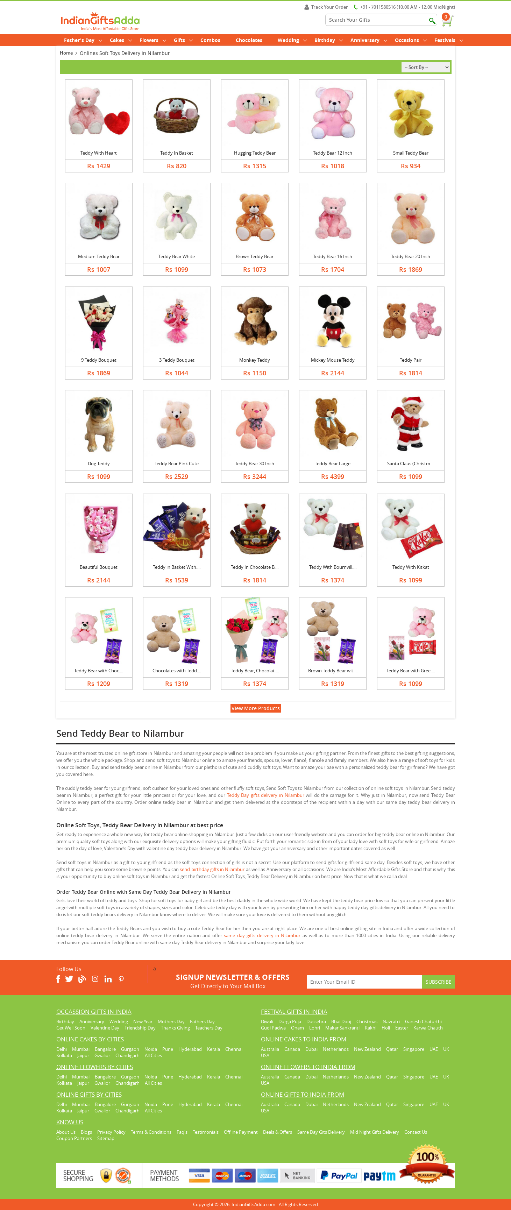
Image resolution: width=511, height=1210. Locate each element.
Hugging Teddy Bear (255, 153)
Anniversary (368, 40)
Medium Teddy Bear (99, 256)
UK (446, 1049)
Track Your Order (326, 7)
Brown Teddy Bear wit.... (332, 670)
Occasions (411, 40)
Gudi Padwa (273, 1028)
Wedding (292, 40)
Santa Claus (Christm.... (410, 463)
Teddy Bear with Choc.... (98, 670)
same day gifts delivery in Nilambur (262, 935)
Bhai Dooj (341, 1021)
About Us (66, 1132)
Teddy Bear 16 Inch (332, 256)
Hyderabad (190, 1049)
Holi (386, 1028)
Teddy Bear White (176, 256)
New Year (142, 1021)
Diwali (267, 1021)
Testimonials (206, 1132)
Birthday (328, 40)
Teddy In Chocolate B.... (254, 567)
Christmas (366, 1021)
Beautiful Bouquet (99, 567)
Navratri (391, 1021)
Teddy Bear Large (332, 463)
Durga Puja (289, 1021)
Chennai (233, 1049)
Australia (270, 1049)
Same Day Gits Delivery (321, 1132)
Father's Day (83, 40)
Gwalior (102, 1055)
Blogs (86, 1132)
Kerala (213, 1049)
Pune (167, 1049)
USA (265, 1055)
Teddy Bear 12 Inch (332, 153)
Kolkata (64, 1055)
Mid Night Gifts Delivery (374, 1132)
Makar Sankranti (342, 1028)
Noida (150, 1049)
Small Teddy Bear (410, 153)
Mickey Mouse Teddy (333, 360)
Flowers (153, 40)
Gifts (183, 40)
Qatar (392, 1049)
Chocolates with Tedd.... (176, 670)
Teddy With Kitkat (410, 567)
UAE (434, 1049)
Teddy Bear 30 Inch (254, 463)
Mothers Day (171, 1021)
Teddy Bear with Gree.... (410, 670)
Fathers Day (202, 1021)
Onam (297, 1028)
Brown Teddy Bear (255, 256)
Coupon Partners (74, 1138)
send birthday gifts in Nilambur (212, 869)
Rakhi (370, 1028)
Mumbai (81, 1049)
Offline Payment (241, 1132)
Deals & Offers (277, 1132)
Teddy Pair (410, 360)
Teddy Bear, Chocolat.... (255, 670)
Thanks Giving (175, 1028)
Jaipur (83, 1055)
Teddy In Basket (176, 153)
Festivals (448, 40)
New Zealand (367, 1049)
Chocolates (249, 40)
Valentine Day (105, 1028)
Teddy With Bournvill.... (332, 567)
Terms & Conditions (151, 1132)
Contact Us (415, 1132)
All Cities (153, 1055)
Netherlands (336, 1049)
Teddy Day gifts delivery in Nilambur (265, 795)
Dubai (311, 1049)
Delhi (61, 1049)
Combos (210, 40)
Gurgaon (130, 1049)
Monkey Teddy (254, 360)
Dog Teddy (99, 463)
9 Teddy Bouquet (98, 360)
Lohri (314, 1028)
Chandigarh (127, 1055)
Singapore (413, 1049)
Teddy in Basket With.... (176, 567)
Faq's (182, 1132)
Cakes (121, 40)
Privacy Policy (111, 1132)
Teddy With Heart (98, 153)
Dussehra (316, 1021)
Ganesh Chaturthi (423, 1021)
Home (66, 53)
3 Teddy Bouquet (176, 360)
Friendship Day (140, 1028)
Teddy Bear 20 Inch (410, 256)
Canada (292, 1049)
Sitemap (105, 1138)
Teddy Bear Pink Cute (177, 463)
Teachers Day (208, 1028)
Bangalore (105, 1049)
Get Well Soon (70, 1028)
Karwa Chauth (428, 1028)
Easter (401, 1028)
